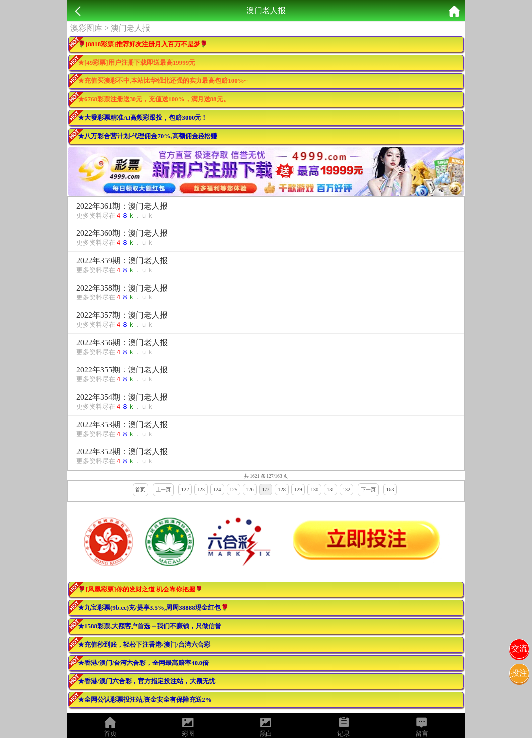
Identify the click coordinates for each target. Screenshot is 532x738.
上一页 (163, 489)
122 (185, 489)
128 (282, 489)
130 (314, 489)
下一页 (368, 489)
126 (250, 489)
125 (234, 489)
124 (217, 489)
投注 (519, 673)
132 (347, 489)
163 (390, 489)
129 (298, 489)
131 (330, 489)
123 (201, 489)
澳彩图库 (86, 28)
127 (266, 489)
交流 (519, 648)
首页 (140, 489)
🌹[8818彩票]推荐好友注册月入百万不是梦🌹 (143, 44)
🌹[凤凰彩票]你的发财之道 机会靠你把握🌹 (140, 589)
